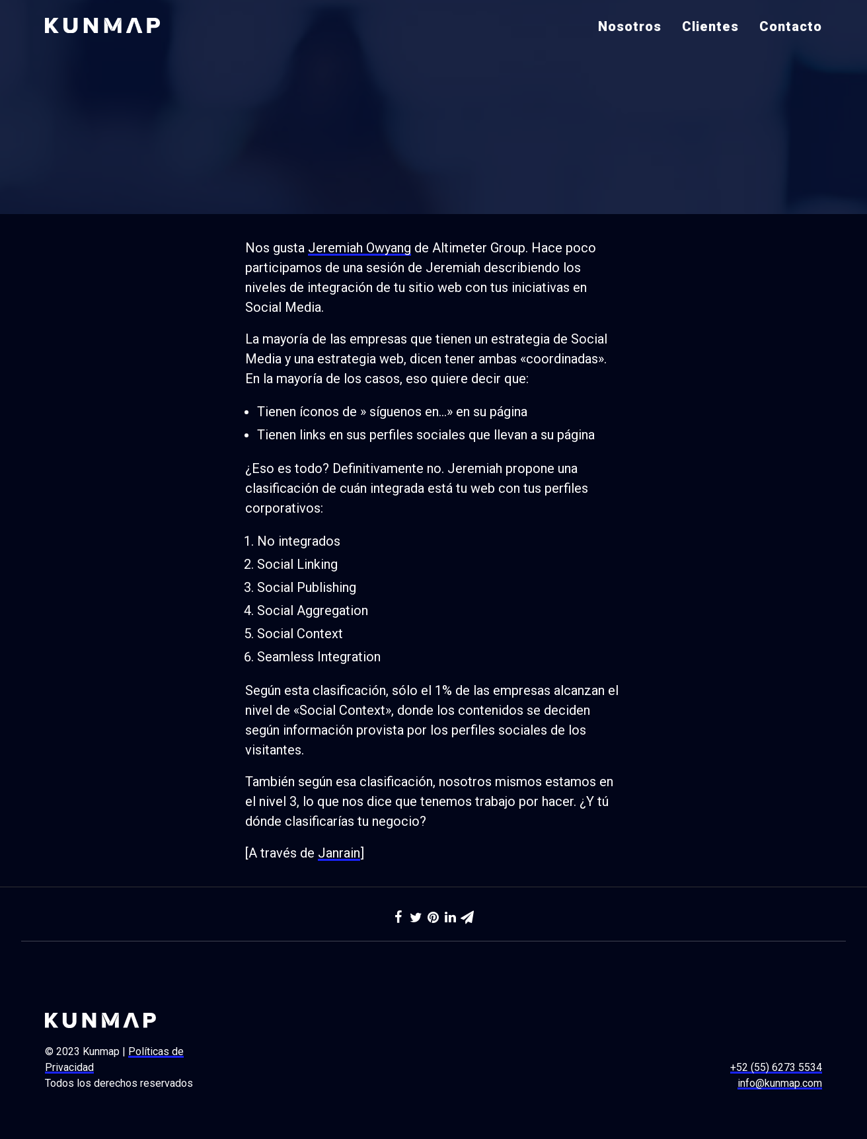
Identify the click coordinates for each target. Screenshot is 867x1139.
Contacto (790, 26)
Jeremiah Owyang (359, 248)
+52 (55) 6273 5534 (776, 1067)
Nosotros (629, 26)
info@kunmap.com (779, 1083)
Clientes (710, 26)
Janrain (339, 853)
